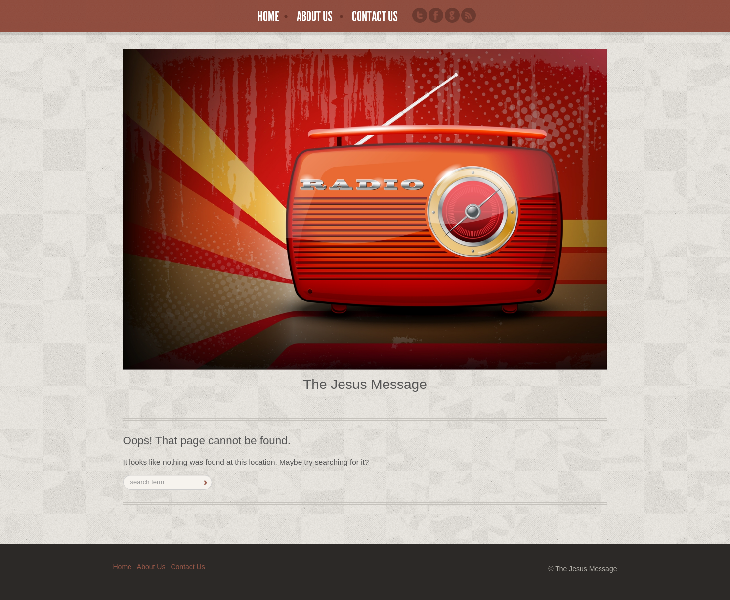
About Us (315, 17)
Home (268, 17)
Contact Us (375, 17)
